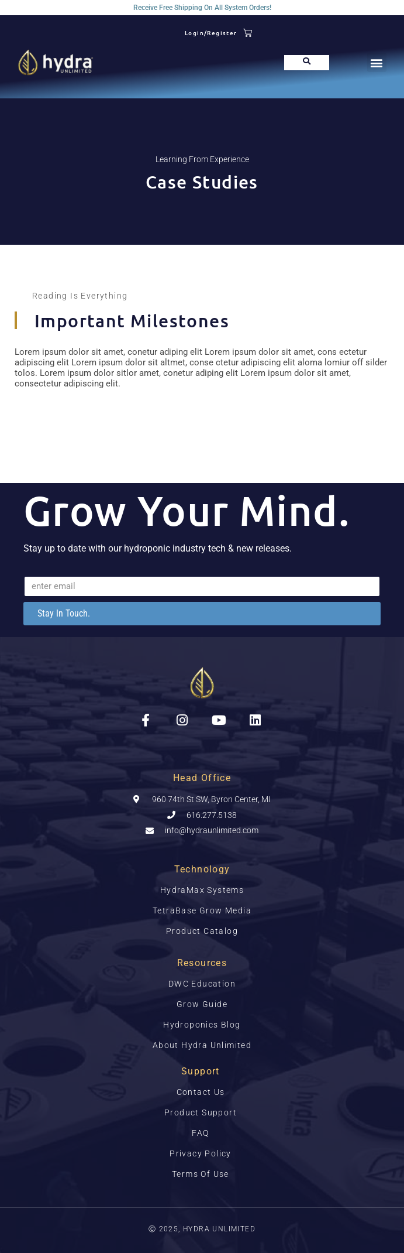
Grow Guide (202, 1004)
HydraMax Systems (202, 890)
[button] (376, 62)
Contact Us (201, 1092)
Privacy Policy (201, 1153)
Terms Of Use (200, 1174)
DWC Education (202, 984)
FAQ (200, 1133)
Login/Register (211, 32)
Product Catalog (202, 931)
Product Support (200, 1112)
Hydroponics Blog (201, 1025)
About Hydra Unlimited (202, 1045)
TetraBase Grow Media (202, 910)
